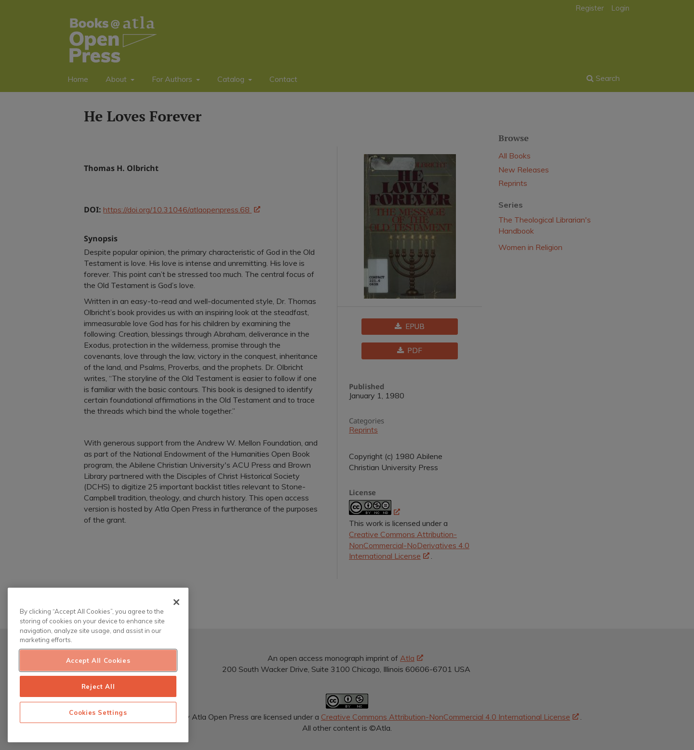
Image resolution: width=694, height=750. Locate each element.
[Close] (176, 602)
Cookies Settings (98, 712)
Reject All (98, 686)
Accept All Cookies (98, 660)
